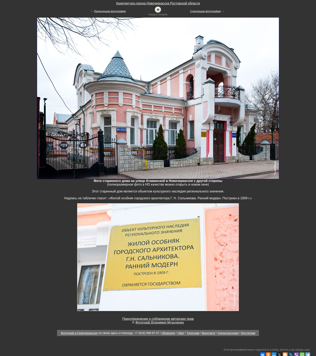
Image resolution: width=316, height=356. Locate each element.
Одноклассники (228, 333)
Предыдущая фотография (110, 11)
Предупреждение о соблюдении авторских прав (158, 319)
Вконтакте (208, 333)
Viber (181, 333)
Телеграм (193, 333)
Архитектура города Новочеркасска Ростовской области (158, 3)
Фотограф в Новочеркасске (79, 333)
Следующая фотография (205, 11)
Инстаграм (248, 333)
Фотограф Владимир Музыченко (159, 322)
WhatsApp (168, 333)
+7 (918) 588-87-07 (146, 333)
